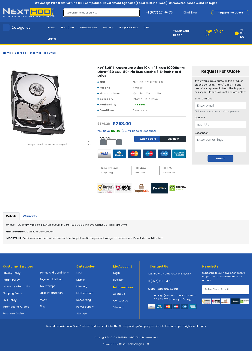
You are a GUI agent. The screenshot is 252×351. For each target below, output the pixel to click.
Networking (83, 300)
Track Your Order (181, 33)
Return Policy (11, 280)
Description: (202, 133)
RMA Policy (10, 300)
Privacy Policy (11, 273)
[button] (243, 33)
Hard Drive (67, 27)
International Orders (16, 307)
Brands (52, 39)
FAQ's (43, 299)
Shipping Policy (12, 293)
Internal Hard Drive (43, 53)
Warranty (30, 216)
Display (81, 280)
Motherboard (88, 27)
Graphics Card (128, 27)
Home (51, 27)
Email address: (204, 98)
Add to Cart (147, 139)
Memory (108, 27)
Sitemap (118, 307)
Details (11, 216)
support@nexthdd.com (162, 289)
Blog (42, 306)
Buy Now (173, 139)
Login (116, 273)
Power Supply (85, 307)
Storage (20, 53)
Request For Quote (230, 12)
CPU (146, 27)
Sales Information (51, 293)
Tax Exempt (47, 286)
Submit (221, 158)
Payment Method (51, 279)
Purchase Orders (14, 313)
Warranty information (17, 286)
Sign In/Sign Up (214, 33)
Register (118, 280)
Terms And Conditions (54, 272)
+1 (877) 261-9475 (159, 281)
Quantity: (200, 117)
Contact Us (120, 300)
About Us (119, 294)
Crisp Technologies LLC (134, 344)
